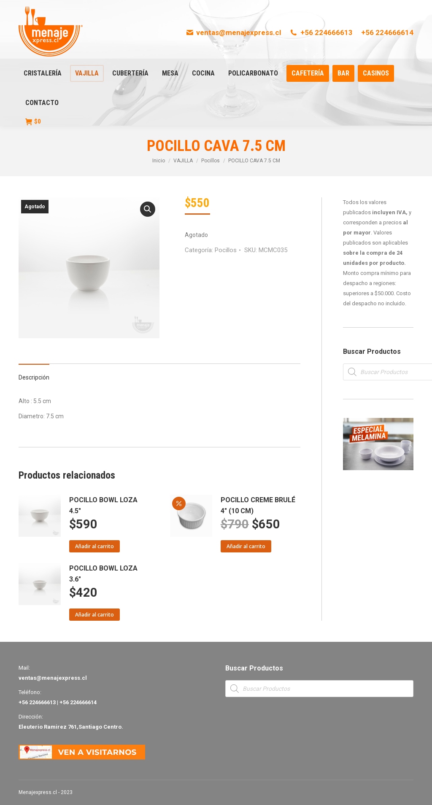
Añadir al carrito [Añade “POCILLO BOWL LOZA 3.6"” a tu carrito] (94, 614)
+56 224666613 (321, 32)
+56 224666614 (387, 32)
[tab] (34, 373)
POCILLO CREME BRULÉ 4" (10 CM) (258, 505)
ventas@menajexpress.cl (233, 32)
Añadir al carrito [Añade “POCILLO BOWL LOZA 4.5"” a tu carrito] (94, 546)
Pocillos (226, 250)
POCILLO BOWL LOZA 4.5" (103, 505)
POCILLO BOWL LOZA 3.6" (103, 573)
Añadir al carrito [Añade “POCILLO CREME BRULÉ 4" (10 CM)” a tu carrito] (246, 546)
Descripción (34, 377)
